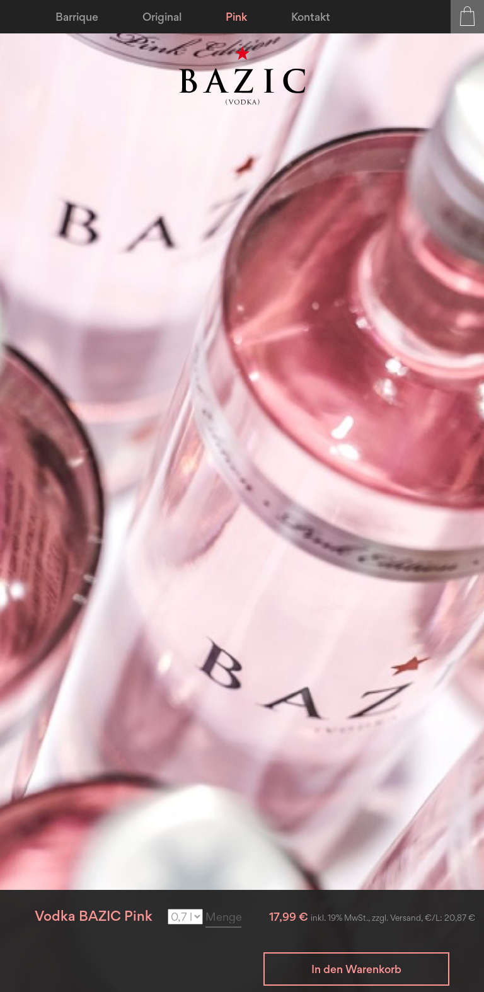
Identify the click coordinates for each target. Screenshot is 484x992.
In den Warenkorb (356, 969)
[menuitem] (77, 16)
